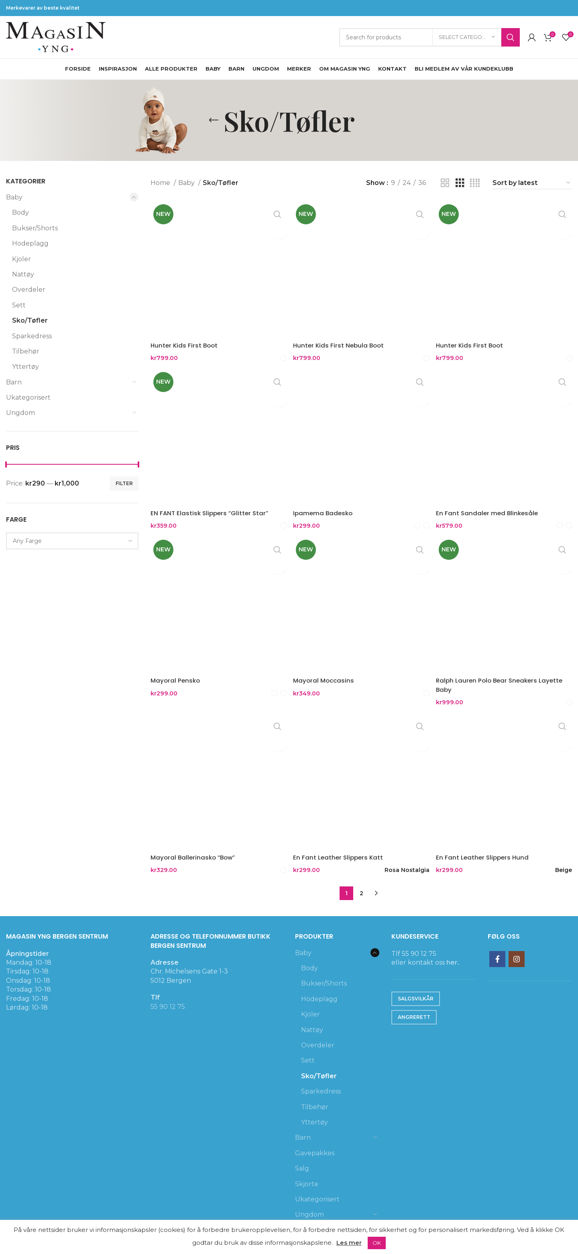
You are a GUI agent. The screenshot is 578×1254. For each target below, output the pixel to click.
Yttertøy (25, 366)
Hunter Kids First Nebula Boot (342, 341)
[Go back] (214, 120)
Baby (14, 197)
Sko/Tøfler (30, 320)
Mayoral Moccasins (326, 675)
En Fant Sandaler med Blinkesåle (492, 508)
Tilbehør (25, 351)
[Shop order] (532, 183)
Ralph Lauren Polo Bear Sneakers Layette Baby (505, 680)
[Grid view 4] (475, 183)
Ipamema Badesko (326, 508)
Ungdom (20, 413)
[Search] (429, 37)
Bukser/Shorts (35, 228)
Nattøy (23, 274)
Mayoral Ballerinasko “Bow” (195, 851)
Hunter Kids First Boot (185, 341)
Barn (14, 382)
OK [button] (376, 1243)
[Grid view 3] (460, 183)
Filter (124, 483)
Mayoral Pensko (176, 675)
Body (20, 212)
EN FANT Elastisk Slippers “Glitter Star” (212, 508)
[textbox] (27, 541)
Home (161, 183)
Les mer (349, 1242)
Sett (19, 305)
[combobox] (72, 540)
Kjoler (21, 259)
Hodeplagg (30, 243)
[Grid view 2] (445, 183)
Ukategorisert (28, 397)
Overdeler (28, 289)
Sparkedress (32, 336)
